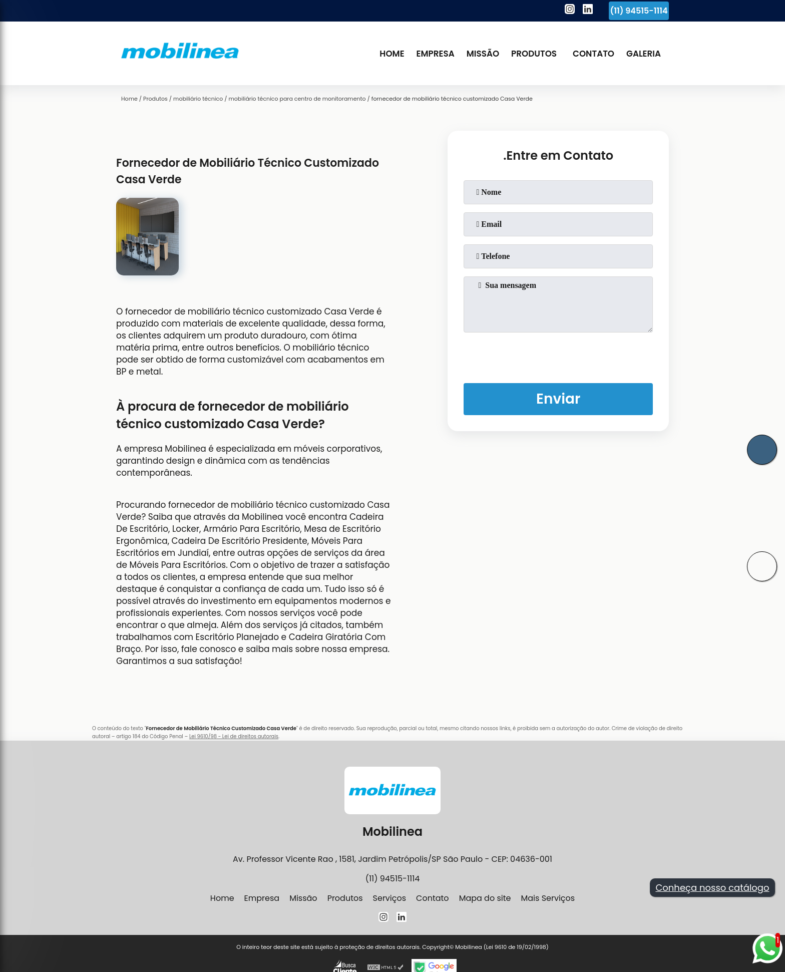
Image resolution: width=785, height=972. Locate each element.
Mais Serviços (548, 898)
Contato (593, 54)
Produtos (534, 54)
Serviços (390, 898)
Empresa (436, 54)
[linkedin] (588, 10)
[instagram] (570, 10)
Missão (483, 54)
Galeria (643, 54)
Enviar (558, 399)
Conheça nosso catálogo (712, 887)
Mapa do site (485, 898)
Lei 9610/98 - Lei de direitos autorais (233, 736)
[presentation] (558, 355)
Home (391, 54)
